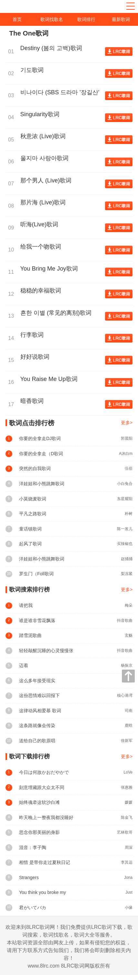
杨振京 (127, 665)
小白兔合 (125, 483)
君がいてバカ (32, 907)
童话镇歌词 (30, 528)
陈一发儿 (125, 529)
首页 (17, 19)
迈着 (23, 665)
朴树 (129, 513)
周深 (129, 847)
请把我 (26, 605)
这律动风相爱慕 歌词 (40, 710)
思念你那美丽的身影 (39, 832)
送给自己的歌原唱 (37, 740)
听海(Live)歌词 (41, 224)
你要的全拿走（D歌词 (41, 453)
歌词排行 (86, 19)
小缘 (129, 907)
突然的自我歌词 (35, 468)
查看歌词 (119, 51)
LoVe (128, 772)
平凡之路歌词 (32, 513)
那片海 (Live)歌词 (44, 202)
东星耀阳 (125, 499)
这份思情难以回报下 (39, 695)
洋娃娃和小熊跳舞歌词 (41, 483)
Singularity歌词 (41, 114)
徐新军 (127, 740)
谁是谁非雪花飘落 (37, 620)
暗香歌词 (33, 401)
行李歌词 (33, 335)
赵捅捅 (127, 559)
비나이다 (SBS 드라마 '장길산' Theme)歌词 (60, 93)
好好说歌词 (36, 357)
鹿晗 (129, 725)
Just (129, 892)
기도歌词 (33, 70)
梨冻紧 (127, 573)
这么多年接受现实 (37, 680)
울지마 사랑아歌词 (46, 158)
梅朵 (129, 605)
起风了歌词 (30, 543)
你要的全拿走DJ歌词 (40, 438)
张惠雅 (127, 787)
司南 (129, 710)
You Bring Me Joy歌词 (50, 268)
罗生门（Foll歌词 (36, 573)
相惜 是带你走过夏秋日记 (44, 862)
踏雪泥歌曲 (30, 635)
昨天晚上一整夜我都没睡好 (46, 817)
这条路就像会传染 (37, 725)
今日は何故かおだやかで (44, 772)
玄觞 (129, 635)
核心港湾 (125, 695)
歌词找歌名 (51, 19)
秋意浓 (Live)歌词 (44, 136)
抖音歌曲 (125, 620)
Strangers (29, 877)
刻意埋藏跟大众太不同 (41, 787)
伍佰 (129, 468)
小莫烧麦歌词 (32, 498)
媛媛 (129, 802)
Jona (128, 877)
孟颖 (129, 680)
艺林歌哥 (125, 832)
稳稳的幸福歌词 (42, 290)
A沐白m (126, 453)
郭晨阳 (127, 438)
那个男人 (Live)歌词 (47, 180)
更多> (127, 422)
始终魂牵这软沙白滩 (39, 802)
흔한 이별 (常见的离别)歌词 (57, 313)
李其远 (127, 862)
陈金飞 (127, 817)
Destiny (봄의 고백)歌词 (52, 48)
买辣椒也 (125, 543)
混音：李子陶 (32, 847)
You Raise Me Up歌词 (50, 379)
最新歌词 (121, 19)
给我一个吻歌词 (42, 246)
